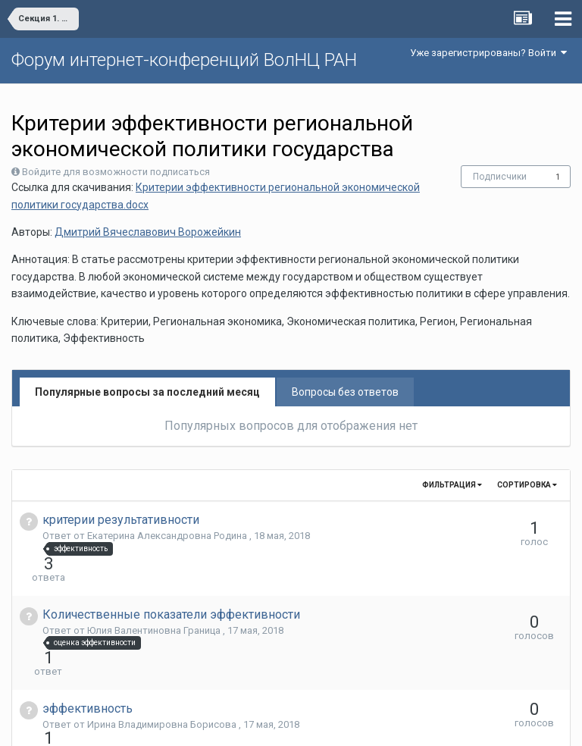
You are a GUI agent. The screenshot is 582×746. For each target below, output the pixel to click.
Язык (244, 723)
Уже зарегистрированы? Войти (488, 52)
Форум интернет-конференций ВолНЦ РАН (184, 60)
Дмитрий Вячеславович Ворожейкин (148, 232)
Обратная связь (314, 723)
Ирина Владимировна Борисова (163, 669)
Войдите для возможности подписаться (116, 171)
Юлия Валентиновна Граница (155, 603)
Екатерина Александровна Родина (168, 535)
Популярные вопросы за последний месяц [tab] (147, 392)
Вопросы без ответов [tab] (345, 392)
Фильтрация (452, 485)
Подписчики (500, 176)
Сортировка (527, 485)
